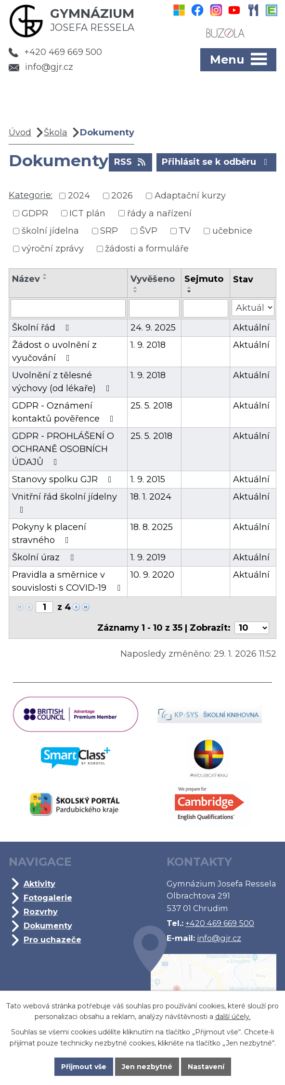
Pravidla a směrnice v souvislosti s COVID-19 (68, 581)
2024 (79, 195)
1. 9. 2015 (147, 479)
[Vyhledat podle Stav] (253, 307)
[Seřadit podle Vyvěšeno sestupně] (135, 291)
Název (26, 279)
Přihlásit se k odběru (217, 161)
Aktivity (39, 883)
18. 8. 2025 (151, 527)
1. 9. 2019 (148, 557)
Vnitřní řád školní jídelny (64, 502)
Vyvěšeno (152, 279)
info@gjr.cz (41, 67)
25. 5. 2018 (151, 405)
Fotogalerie (48, 897)
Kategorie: (30, 195)
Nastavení (206, 1066)
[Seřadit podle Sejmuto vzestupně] (189, 288)
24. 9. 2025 (153, 327)
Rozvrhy (41, 911)
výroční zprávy (53, 248)
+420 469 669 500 (55, 52)
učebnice (232, 230)
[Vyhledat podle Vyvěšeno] (154, 308)
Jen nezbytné (147, 1066)
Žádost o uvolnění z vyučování (54, 351)
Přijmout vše (83, 1066)
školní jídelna (50, 230)
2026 (122, 195)
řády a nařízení (159, 213)
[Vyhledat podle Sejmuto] (205, 308)
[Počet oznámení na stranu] (251, 628)
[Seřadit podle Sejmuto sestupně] (189, 291)
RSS (130, 161)
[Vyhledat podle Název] (68, 308)
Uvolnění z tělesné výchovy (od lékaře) (63, 382)
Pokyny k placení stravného (49, 533)
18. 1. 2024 (150, 496)
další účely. (233, 1016)
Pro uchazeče (52, 939)
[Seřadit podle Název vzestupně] (45, 275)
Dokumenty (48, 925)
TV (185, 230)
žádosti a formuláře (147, 248)
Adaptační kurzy (190, 195)
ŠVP (148, 230)
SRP (109, 230)
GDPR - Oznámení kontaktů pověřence (64, 412)
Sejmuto (203, 279)
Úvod (20, 132)
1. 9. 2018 (148, 345)
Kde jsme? (205, 986)
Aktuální (251, 327)
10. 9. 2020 (152, 574)
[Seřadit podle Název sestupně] (45, 278)
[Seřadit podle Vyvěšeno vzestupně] (135, 288)
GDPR (35, 213)
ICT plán (87, 213)
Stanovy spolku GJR (64, 479)
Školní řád (42, 327)
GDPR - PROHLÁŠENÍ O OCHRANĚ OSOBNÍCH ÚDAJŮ (63, 449)
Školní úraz (45, 557)
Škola (55, 132)
